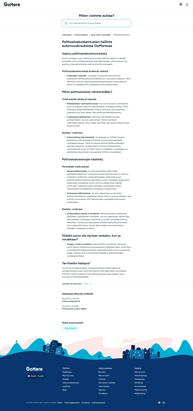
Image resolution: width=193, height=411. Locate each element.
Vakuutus (102, 390)
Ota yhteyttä (70, 328)
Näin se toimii (103, 376)
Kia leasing (139, 383)
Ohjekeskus (67, 372)
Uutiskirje (66, 386)
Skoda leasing (140, 393)
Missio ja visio (67, 376)
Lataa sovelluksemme (70, 383)
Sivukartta (86, 403)
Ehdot (60, 403)
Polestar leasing (141, 390)
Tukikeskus (67, 35)
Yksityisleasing (140, 376)
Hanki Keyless (104, 386)
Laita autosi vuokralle (106, 383)
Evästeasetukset (98, 403)
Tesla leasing (139, 379)
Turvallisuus (103, 393)
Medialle (65, 379)
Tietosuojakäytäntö (72, 403)
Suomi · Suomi (36, 376)
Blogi (64, 390)
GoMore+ (102, 379)
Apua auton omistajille (101, 35)
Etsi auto (101, 372)
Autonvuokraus (81, 35)
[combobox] (96, 23)
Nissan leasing (140, 386)
